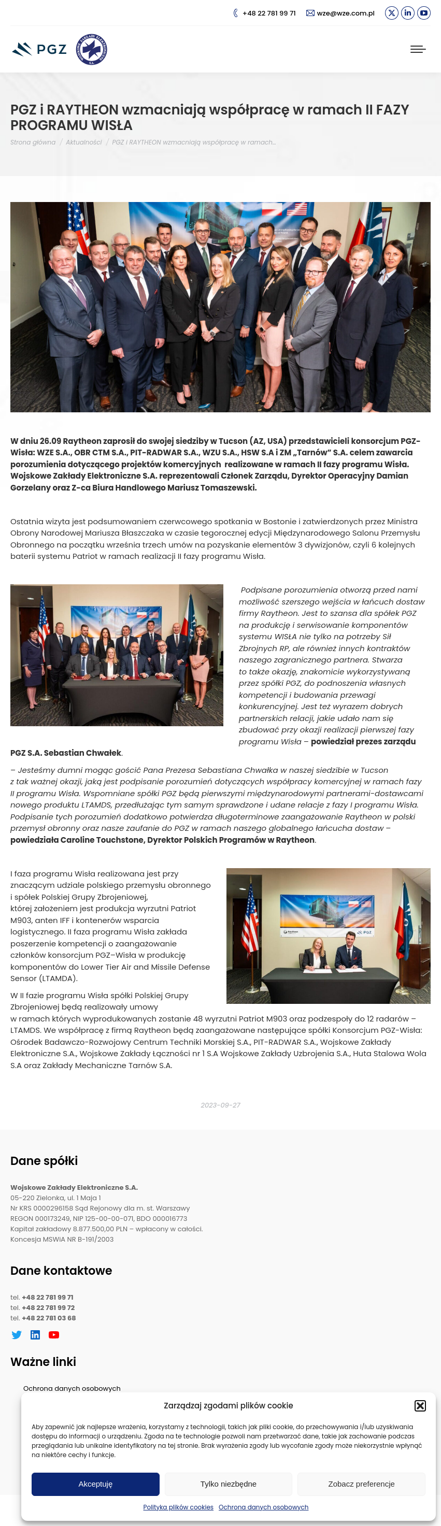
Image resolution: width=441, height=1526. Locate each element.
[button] (420, 1406)
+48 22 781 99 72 (48, 1308)
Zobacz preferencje (361, 1483)
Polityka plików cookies (179, 1507)
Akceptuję (95, 1483)
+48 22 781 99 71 (264, 13)
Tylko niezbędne (229, 1483)
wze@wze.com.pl (340, 13)
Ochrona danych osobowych (263, 1507)
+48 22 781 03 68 (49, 1318)
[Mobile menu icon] (418, 49)
